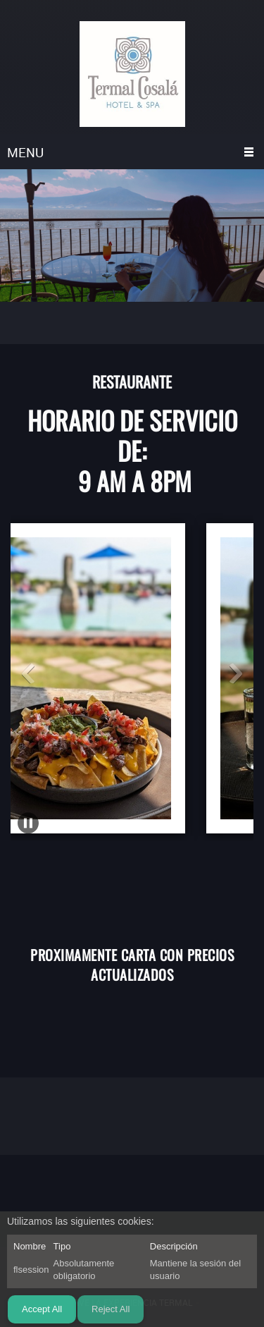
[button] (28, 673)
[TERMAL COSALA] (132, 74)
